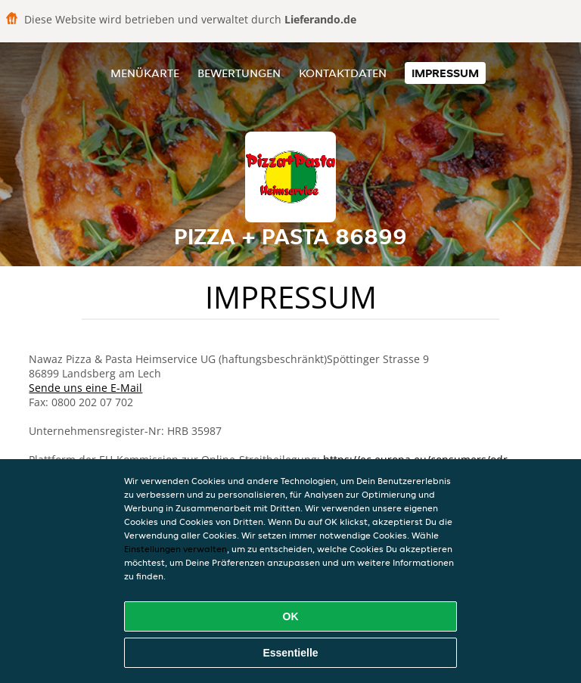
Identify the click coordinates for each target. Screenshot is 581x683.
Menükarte (144, 73)
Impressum (445, 73)
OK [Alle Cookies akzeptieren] (291, 616)
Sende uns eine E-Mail (85, 387)
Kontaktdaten (343, 73)
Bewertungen (239, 73)
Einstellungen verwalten (175, 548)
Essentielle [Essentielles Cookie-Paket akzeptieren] (290, 653)
